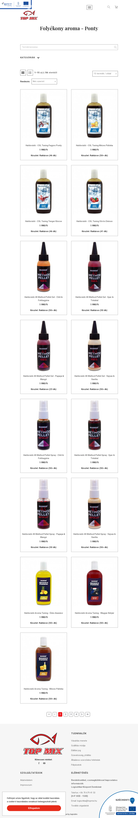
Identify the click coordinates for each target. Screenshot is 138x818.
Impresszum (26, 785)
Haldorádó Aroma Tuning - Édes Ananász (43, 613)
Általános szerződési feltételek (85, 760)
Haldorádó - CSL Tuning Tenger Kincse (43, 221)
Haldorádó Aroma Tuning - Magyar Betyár (94, 613)
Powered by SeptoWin (69, 814)
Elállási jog (76, 750)
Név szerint (38, 81)
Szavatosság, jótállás (81, 755)
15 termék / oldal (102, 73)
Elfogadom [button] (34, 808)
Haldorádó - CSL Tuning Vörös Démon (94, 221)
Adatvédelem (26, 780)
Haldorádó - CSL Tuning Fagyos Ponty (44, 145)
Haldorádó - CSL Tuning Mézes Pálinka (94, 145)
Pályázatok (76, 765)
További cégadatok (80, 805)
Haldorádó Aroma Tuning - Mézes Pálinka (43, 689)
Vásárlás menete (79, 740)
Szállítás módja (78, 745)
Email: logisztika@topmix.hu (84, 801)
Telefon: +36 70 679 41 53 (83, 792)
